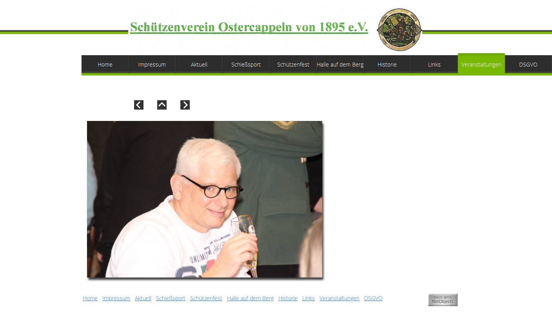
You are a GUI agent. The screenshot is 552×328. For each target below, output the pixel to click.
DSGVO (373, 298)
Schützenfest (206, 298)
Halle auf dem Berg (250, 298)
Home (90, 298)
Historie (288, 298)
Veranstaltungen (340, 298)
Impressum (116, 298)
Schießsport (170, 298)
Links (308, 298)
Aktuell (143, 298)
